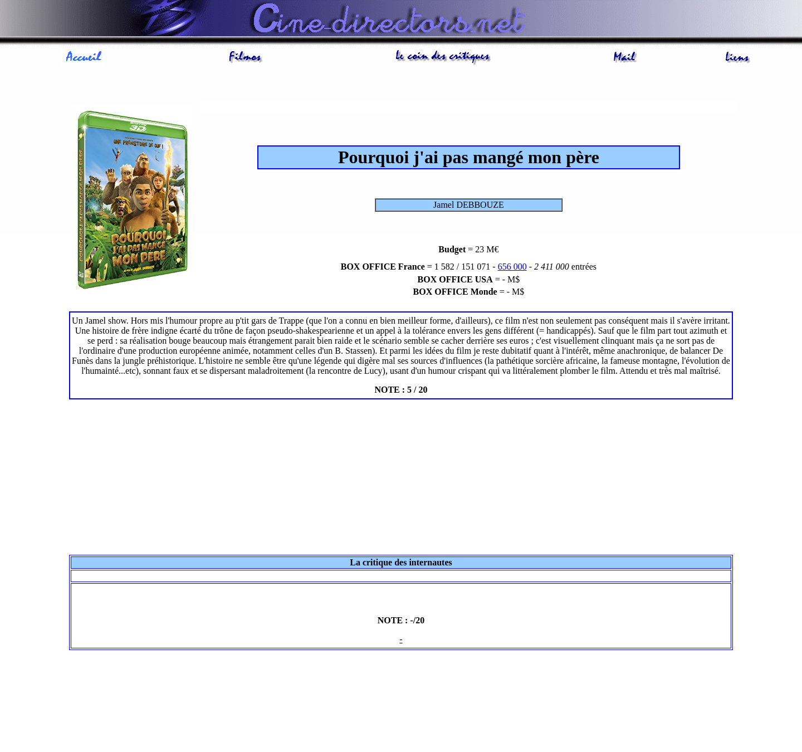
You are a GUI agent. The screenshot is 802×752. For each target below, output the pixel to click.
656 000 (512, 266)
